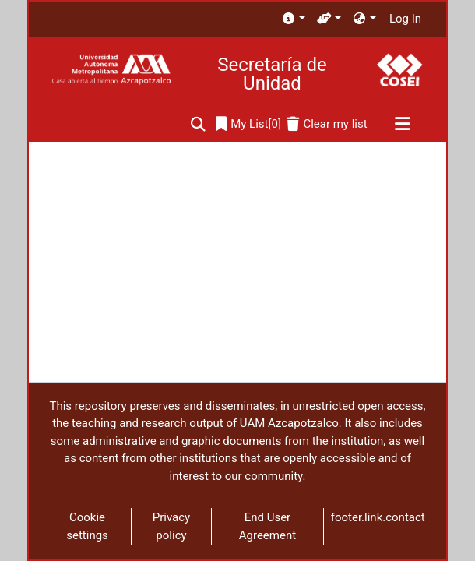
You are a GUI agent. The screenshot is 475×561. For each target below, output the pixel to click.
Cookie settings (87, 526)
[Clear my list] (327, 124)
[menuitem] (293, 19)
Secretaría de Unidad (271, 74)
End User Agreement (267, 526)
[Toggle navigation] (402, 125)
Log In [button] (406, 19)
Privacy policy (171, 526)
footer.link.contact (378, 517)
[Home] (111, 69)
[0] (248, 124)
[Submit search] (198, 124)
